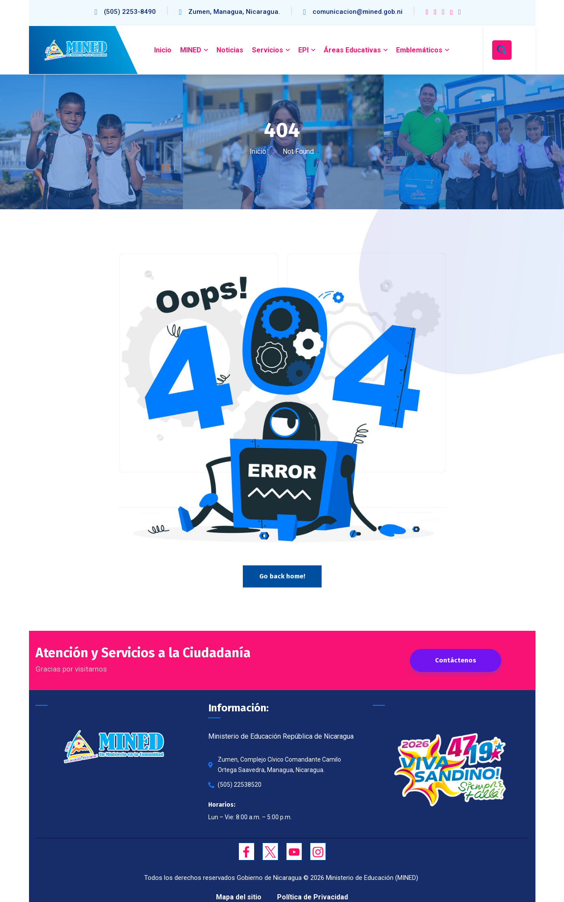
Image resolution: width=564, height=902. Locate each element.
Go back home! (282, 577)
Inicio (258, 151)
